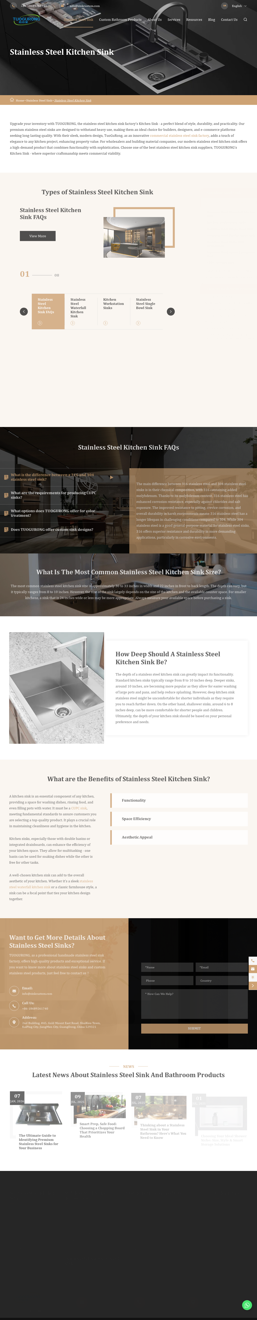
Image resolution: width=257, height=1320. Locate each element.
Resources (194, 19)
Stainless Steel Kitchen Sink (72, 100)
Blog (211, 19)
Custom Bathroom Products (120, 19)
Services (174, 19)
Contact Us (229, 19)
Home (20, 100)
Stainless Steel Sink (78, 19)
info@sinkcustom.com (85, 6)
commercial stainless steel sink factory (179, 136)
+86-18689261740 (34, 6)
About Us (155, 19)
